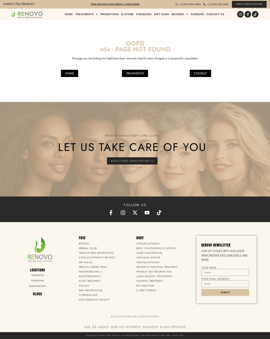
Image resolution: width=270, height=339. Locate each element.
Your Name (208, 267)
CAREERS (197, 14)
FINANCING (144, 14)
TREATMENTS (86, 14)
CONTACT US (215, 14)
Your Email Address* (215, 279)
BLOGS (37, 294)
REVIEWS (180, 14)
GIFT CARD (161, 14)
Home (69, 14)
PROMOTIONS (109, 14)
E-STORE (128, 14)
